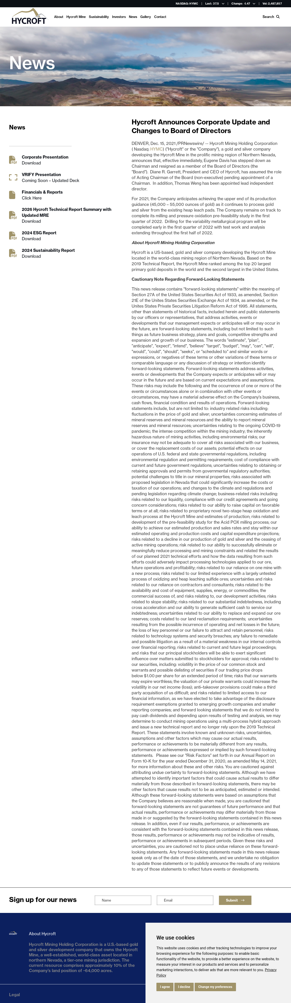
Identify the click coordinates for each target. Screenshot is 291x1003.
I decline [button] (184, 987)
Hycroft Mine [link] (76, 17)
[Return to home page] (30, 17)
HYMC (156, 149)
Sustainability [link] (99, 17)
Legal (14, 994)
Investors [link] (119, 17)
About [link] (58, 17)
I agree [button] (165, 987)
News (133, 17)
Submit (235, 900)
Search (271, 17)
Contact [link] (160, 17)
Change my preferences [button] (215, 987)
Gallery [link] (145, 17)
